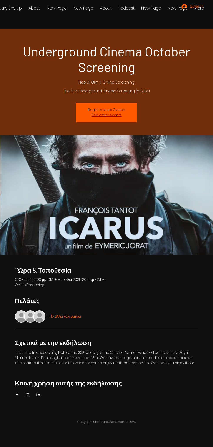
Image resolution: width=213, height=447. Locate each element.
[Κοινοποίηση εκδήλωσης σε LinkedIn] (38, 394)
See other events (106, 115)
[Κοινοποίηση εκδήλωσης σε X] (28, 394)
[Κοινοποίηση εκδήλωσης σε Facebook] (17, 394)
